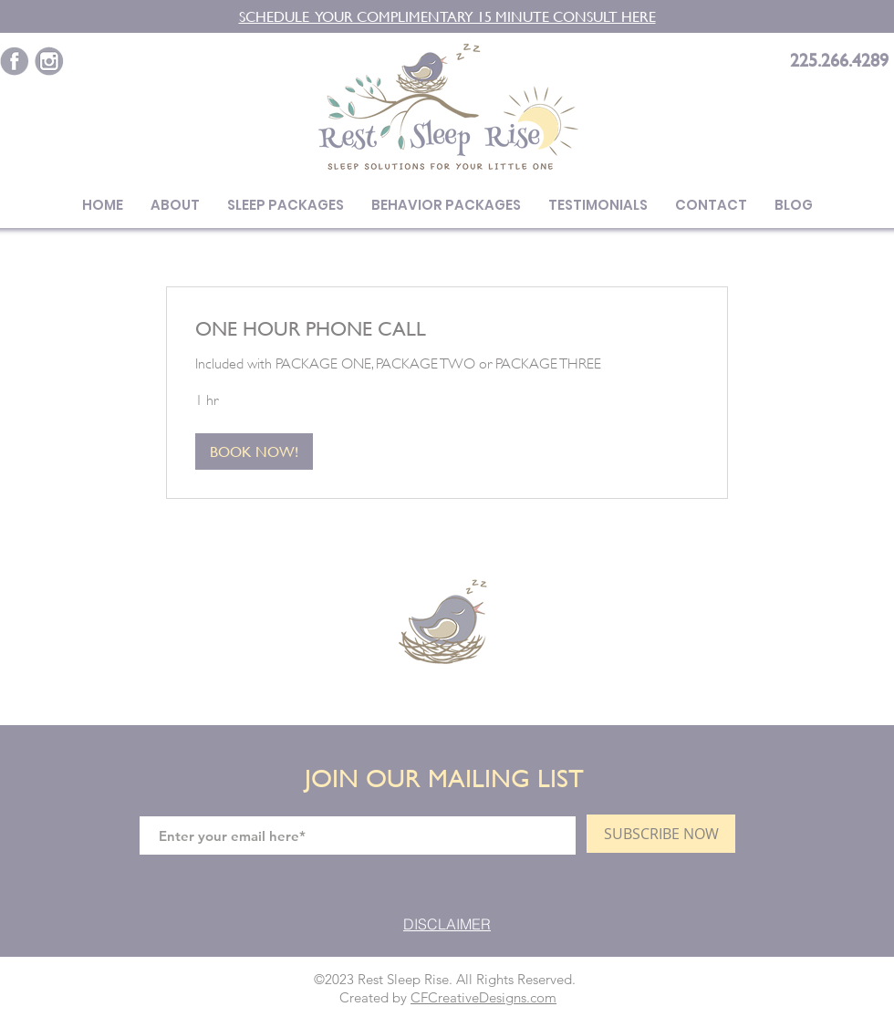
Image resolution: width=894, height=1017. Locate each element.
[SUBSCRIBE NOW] (661, 834)
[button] (254, 451)
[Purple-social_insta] (49, 61)
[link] (447, 329)
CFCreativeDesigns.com (483, 997)
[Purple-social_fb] (14, 61)
